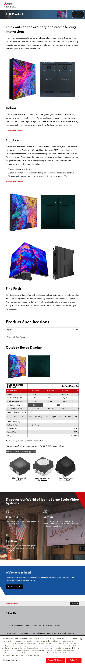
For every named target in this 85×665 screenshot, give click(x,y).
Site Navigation (12, 603)
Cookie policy (23, 633)
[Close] (81, 639)
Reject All (74, 661)
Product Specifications (14, 130)
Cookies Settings (10, 661)
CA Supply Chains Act (66, 633)
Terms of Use (52, 633)
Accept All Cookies (56, 661)
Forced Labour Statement (15, 636)
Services (48, 517)
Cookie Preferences (37, 633)
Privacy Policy (11, 633)
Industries (12, 517)
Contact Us (14, 587)
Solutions (11, 541)
